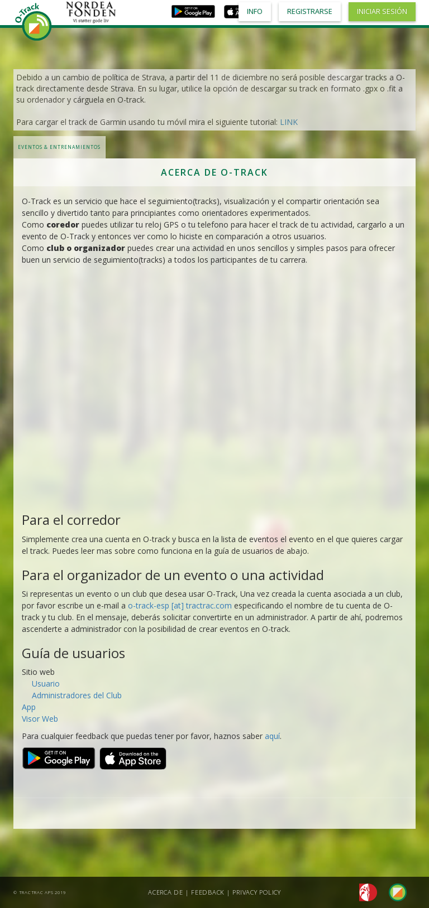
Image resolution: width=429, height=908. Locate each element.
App (29, 707)
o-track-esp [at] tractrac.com (180, 605)
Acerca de (165, 892)
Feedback (208, 892)
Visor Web (40, 718)
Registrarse (309, 11)
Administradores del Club (77, 695)
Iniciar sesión (382, 11)
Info (255, 11)
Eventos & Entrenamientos (59, 147)
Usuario (46, 683)
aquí (272, 736)
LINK (289, 122)
